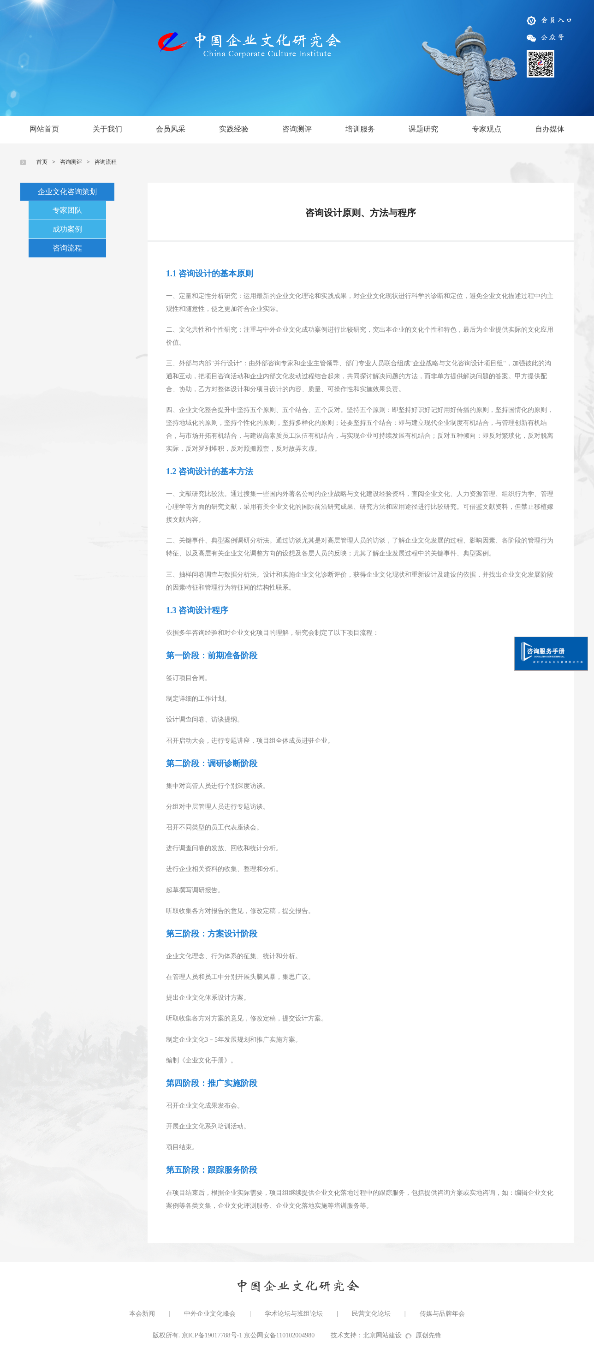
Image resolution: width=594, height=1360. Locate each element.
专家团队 (67, 210)
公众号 (546, 37)
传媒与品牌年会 (442, 1313)
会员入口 (550, 20)
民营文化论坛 (371, 1313)
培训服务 (360, 129)
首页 (42, 162)
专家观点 (486, 129)
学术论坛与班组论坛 (294, 1313)
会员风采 (170, 129)
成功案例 (67, 229)
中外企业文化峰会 (210, 1313)
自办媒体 (549, 129)
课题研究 (423, 129)
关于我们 (107, 129)
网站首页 (44, 129)
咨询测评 (297, 129)
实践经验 (234, 129)
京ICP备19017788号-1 (212, 1335)
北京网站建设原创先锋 (402, 1335)
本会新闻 (142, 1313)
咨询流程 (106, 162)
